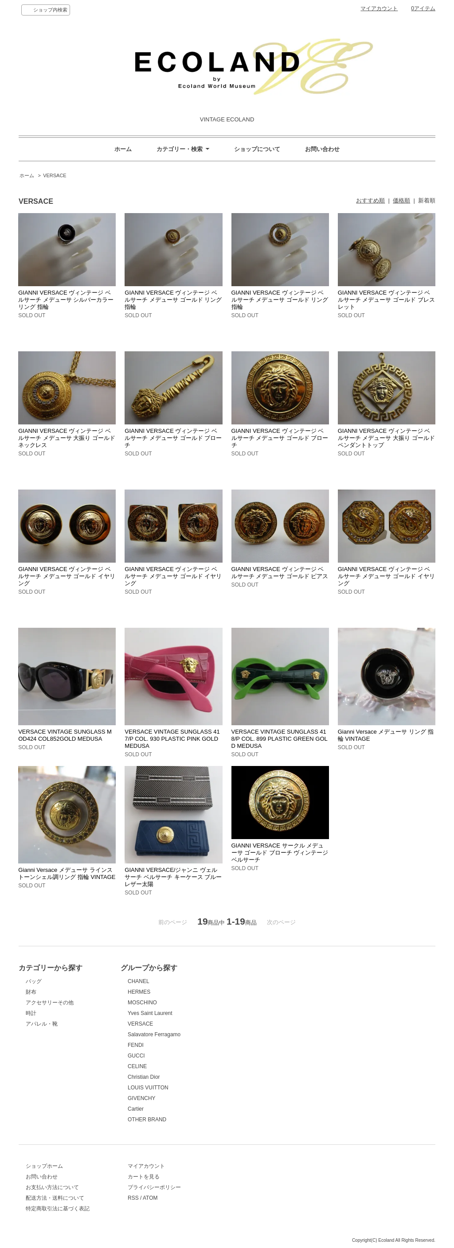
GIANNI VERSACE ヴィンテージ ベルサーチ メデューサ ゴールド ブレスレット (386, 299)
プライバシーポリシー (154, 1187)
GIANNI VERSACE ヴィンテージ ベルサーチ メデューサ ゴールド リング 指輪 (173, 299)
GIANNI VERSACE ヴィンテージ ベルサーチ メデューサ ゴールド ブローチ (173, 438)
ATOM (150, 1198)
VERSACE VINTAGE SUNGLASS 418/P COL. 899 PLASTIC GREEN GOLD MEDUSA (279, 738)
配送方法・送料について (55, 1198)
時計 (31, 1013)
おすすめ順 (370, 200)
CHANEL (138, 981)
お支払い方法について (52, 1187)
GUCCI (136, 1056)
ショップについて (257, 149)
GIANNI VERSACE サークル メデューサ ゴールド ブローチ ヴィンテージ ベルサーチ (280, 852)
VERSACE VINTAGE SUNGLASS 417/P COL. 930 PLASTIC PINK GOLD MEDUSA (172, 738)
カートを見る (144, 1177)
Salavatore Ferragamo (154, 1034)
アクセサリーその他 (50, 1002)
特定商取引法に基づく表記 (58, 1208)
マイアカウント (379, 8)
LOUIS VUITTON (148, 1088)
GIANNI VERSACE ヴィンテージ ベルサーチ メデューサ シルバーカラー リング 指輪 (66, 299)
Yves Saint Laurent (150, 1013)
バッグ (34, 981)
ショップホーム (44, 1166)
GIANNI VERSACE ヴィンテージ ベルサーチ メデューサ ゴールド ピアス (280, 572)
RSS (133, 1198)
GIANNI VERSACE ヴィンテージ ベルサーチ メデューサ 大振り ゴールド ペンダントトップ (386, 438)
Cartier (136, 1109)
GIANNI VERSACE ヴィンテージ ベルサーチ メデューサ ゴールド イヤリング (66, 576)
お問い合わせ (322, 149)
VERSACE (55, 175)
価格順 (401, 200)
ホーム (123, 149)
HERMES (139, 992)
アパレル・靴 (42, 1024)
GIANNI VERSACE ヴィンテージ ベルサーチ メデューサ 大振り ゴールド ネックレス (66, 438)
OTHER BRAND (147, 1119)
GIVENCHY (142, 1098)
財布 (31, 992)
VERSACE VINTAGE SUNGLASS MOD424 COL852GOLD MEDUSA (65, 735)
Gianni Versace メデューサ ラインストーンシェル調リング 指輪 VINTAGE (66, 873)
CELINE (137, 1066)
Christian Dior (144, 1077)
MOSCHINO (142, 1002)
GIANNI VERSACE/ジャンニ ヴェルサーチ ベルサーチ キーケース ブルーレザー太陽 (173, 877)
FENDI (136, 1045)
